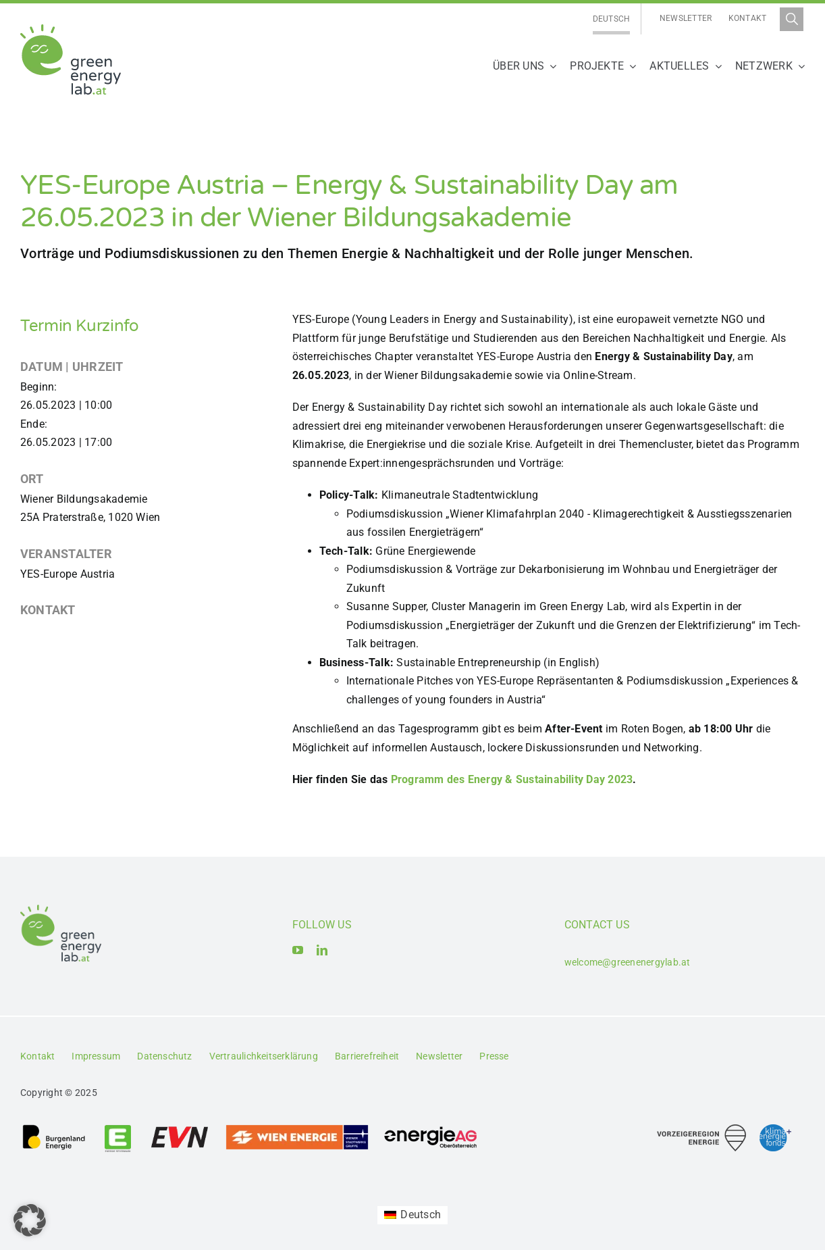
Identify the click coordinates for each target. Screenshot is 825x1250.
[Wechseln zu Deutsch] (612, 19)
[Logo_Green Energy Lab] (70, 29)
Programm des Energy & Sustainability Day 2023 (512, 779)
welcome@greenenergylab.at (627, 962)
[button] (29, 1220)
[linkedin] (322, 950)
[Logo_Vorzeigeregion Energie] (701, 1129)
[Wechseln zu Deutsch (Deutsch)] (412, 1215)
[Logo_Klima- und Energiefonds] (775, 1129)
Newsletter (686, 18)
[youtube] (297, 950)
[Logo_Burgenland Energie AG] (54, 1128)
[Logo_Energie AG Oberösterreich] (431, 1128)
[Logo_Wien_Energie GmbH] (297, 1128)
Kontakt (747, 18)
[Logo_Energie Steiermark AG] (118, 1128)
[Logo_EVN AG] (179, 1128)
